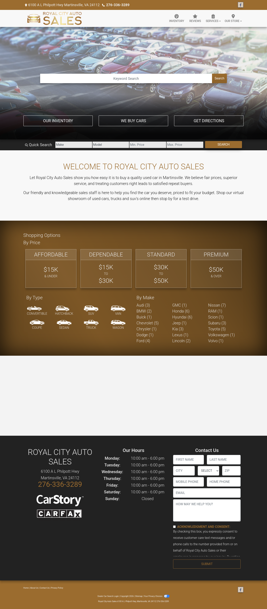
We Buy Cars (133, 120)
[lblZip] (231, 471)
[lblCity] (184, 471)
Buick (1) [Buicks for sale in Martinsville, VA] (144, 317)
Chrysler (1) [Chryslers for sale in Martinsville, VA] (147, 329)
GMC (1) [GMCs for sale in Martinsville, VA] (179, 305)
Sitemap (138, 596)
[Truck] (91, 324)
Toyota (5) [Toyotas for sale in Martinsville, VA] (217, 329)
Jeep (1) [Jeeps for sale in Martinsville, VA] (179, 323)
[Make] (73, 144)
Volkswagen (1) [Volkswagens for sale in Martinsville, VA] (221, 335)
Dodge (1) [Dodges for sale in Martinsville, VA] (145, 335)
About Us (34, 588)
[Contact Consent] (174, 526)
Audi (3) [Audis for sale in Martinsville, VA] (143, 305)
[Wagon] (118, 324)
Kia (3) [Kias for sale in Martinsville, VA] (178, 329)
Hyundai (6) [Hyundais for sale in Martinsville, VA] (182, 317)
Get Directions (209, 120)
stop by (166, 198)
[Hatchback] (64, 310)
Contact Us (44, 588)
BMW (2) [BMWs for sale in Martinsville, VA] (144, 311)
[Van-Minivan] (118, 310)
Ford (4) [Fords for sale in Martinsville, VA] (143, 340)
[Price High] (184, 144)
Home (26, 588)
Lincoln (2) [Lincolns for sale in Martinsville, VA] (181, 340)
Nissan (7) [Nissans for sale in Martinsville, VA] (217, 305)
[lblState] (208, 471)
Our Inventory (58, 120)
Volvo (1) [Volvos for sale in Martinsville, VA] (215, 340)
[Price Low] (147, 144)
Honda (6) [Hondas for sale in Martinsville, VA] (181, 311)
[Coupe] (37, 324)
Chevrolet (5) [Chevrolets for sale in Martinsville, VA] (148, 323)
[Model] (110, 144)
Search (219, 78)
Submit (207, 564)
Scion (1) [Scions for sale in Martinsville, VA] (216, 317)
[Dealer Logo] (54, 18)
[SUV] (91, 310)
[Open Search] (126, 78)
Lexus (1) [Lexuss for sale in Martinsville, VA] (180, 335)
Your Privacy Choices (157, 596)
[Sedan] (64, 324)
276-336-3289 (117, 5)
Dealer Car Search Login (108, 596)
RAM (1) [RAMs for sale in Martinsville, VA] (215, 311)
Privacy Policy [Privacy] (57, 588)
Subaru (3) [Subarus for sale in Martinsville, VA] (217, 323)
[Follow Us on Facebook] (240, 5)
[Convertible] (37, 310)
